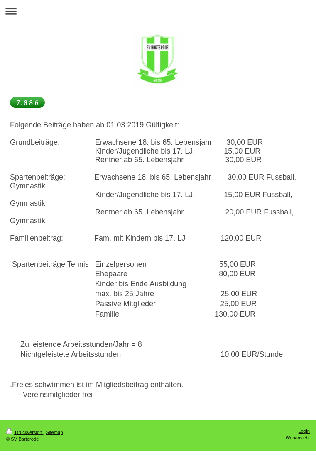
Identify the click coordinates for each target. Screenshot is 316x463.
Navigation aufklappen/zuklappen (158, 11)
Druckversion (25, 432)
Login (304, 431)
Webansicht (298, 437)
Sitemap (54, 432)
